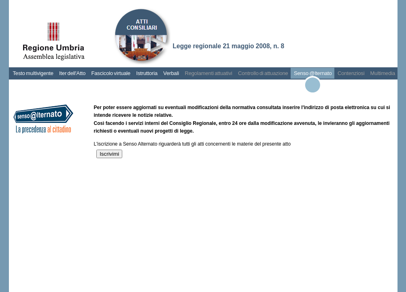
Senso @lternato (313, 73)
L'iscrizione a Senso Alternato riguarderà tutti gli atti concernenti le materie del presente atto (192, 144)
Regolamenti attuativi (208, 73)
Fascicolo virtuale (110, 73)
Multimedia (382, 73)
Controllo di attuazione (263, 73)
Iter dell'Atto (72, 73)
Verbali (171, 73)
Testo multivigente (33, 73)
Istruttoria (146, 73)
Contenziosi (351, 73)
